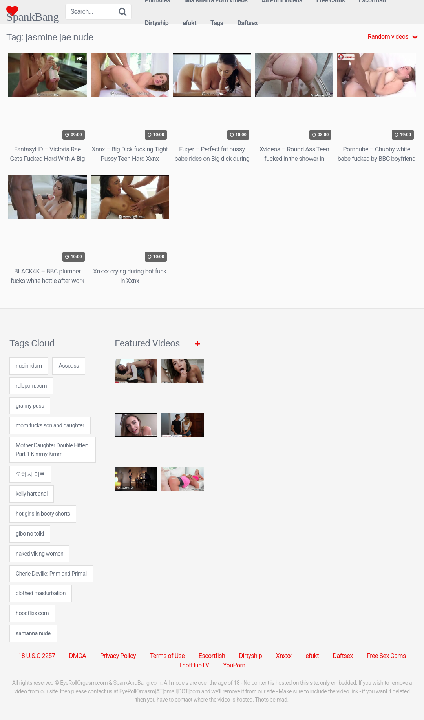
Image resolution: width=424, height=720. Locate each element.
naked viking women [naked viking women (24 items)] (39, 553)
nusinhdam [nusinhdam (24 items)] (29, 366)
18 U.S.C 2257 (36, 656)
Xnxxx (284, 656)
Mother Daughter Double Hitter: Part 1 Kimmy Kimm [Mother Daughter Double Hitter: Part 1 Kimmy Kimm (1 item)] (52, 450)
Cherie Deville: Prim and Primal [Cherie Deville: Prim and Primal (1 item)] (51, 574)
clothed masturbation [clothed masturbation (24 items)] (41, 593)
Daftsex (248, 23)
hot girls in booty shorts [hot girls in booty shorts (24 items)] (43, 513)
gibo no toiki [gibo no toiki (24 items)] (30, 533)
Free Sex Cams (386, 656)
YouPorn (234, 665)
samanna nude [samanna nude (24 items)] (33, 633)
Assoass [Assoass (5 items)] (68, 366)
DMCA (77, 656)
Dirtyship (156, 23)
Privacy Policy (118, 656)
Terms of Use (167, 656)
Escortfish (212, 656)
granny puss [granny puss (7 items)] (30, 406)
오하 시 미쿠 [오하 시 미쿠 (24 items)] (30, 474)
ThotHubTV (194, 665)
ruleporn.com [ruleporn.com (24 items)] (31, 386)
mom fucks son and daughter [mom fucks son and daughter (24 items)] (50, 425)
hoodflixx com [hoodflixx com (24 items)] (32, 613)
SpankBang (32, 11)
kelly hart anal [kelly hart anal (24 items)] (32, 493)
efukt (189, 23)
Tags (216, 23)
